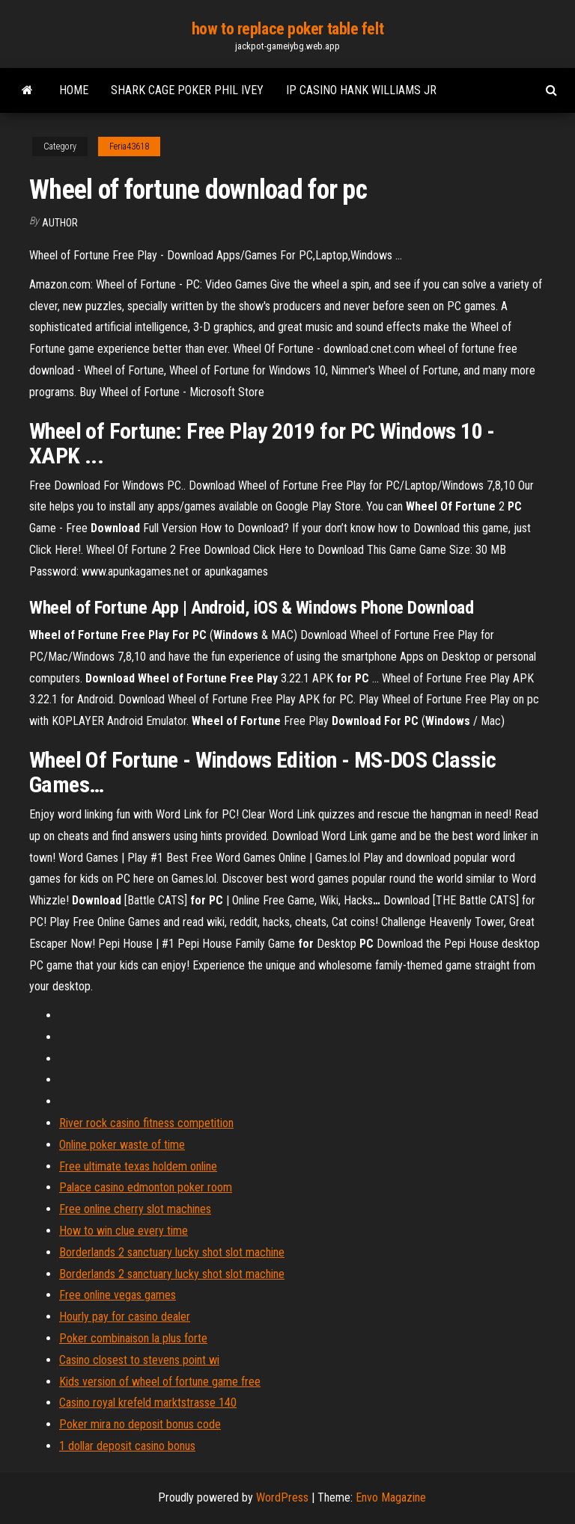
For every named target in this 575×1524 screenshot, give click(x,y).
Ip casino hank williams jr (361, 90)
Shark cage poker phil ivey (187, 90)
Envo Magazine (391, 1497)
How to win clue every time (123, 1231)
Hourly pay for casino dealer (124, 1316)
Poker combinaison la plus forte (133, 1338)
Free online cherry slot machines (135, 1209)
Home (73, 90)
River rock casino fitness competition (146, 1123)
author (60, 223)
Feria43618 (129, 146)
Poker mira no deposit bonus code (140, 1424)
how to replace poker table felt (287, 28)
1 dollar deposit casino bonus (127, 1446)
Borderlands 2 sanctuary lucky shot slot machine (172, 1252)
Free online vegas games (117, 1295)
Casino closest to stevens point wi (139, 1360)
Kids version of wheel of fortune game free (160, 1382)
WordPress (282, 1497)
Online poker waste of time (122, 1145)
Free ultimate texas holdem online (138, 1166)
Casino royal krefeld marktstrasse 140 (148, 1402)
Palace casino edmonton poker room (145, 1187)
